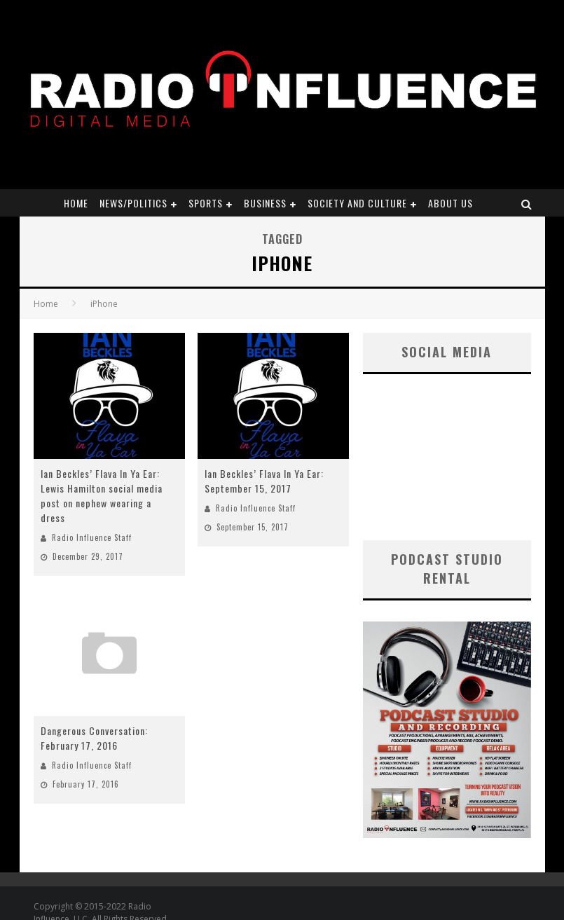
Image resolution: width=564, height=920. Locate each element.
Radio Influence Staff (92, 537)
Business (265, 202)
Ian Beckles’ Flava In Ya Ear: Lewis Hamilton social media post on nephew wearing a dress (102, 495)
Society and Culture (357, 202)
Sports (205, 202)
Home (76, 202)
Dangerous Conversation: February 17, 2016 (94, 738)
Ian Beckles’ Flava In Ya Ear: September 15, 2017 (264, 480)
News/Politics (133, 202)
